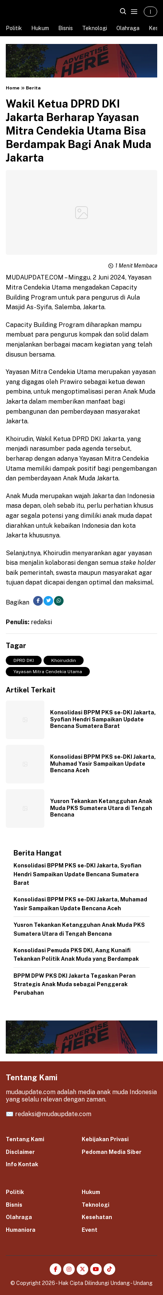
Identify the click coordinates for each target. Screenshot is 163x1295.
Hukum (40, 28)
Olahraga (127, 28)
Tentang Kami (25, 1139)
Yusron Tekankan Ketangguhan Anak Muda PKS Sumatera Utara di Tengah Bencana (101, 808)
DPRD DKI (23, 660)
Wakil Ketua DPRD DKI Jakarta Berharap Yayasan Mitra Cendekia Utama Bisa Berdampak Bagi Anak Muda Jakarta (78, 130)
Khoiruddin (63, 660)
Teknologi (94, 28)
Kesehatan (97, 1217)
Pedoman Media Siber (111, 1152)
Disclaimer (20, 1152)
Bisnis (65, 28)
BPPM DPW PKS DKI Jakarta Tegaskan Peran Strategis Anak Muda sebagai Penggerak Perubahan (74, 984)
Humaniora (20, 1230)
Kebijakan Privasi (105, 1139)
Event (89, 1230)
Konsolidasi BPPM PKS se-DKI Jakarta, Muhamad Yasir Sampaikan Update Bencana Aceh (103, 763)
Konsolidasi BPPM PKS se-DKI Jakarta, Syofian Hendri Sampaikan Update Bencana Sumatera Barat (103, 719)
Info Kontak (22, 1164)
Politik (14, 28)
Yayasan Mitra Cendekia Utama (47, 671)
